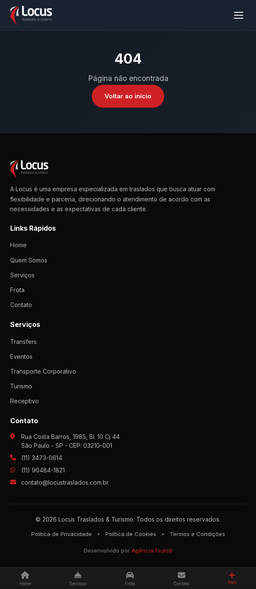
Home (18, 244)
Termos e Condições (197, 533)
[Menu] (238, 15)
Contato (21, 304)
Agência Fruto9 (152, 550)
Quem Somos (28, 260)
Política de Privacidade (61, 533)
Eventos (21, 356)
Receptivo (24, 401)
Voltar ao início (128, 96)
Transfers (23, 341)
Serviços (22, 275)
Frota (17, 289)
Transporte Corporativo (43, 371)
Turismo (21, 386)
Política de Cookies (130, 533)
